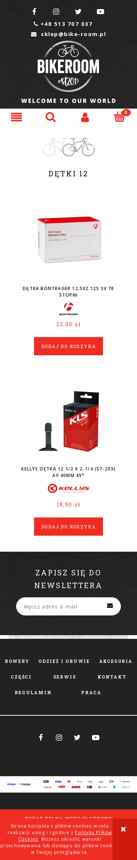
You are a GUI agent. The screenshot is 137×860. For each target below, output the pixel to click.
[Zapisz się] (110, 606)
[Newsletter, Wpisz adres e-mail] (68, 606)
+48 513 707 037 (63, 23)
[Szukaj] (51, 116)
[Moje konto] (86, 117)
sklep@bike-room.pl (68, 34)
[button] (17, 117)
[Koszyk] (120, 116)
